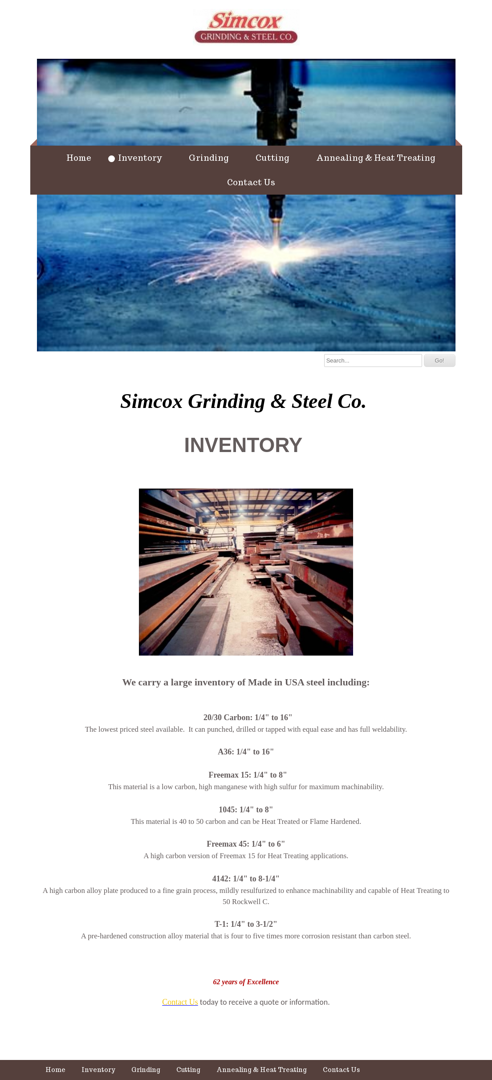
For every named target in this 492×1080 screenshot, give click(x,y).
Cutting (272, 157)
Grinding (209, 157)
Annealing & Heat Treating (375, 157)
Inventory (140, 157)
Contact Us (251, 182)
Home (78, 157)
